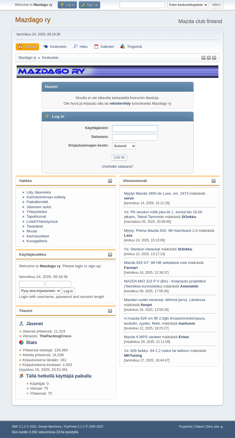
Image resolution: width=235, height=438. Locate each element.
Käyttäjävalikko (32, 254)
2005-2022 (96, 426)
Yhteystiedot (36, 212)
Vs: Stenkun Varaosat (142, 249)
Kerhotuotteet (37, 236)
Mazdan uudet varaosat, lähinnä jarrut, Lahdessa (164, 300)
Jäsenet (34, 323)
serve (129, 198)
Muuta (31, 231)
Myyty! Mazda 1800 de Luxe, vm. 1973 (156, 193)
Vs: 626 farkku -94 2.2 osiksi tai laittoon (156, 351)
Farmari (131, 268)
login (79, 266)
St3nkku (189, 217)
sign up (94, 266)
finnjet (146, 305)
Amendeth (189, 286)
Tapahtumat (36, 216)
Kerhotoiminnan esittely (46, 197)
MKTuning (133, 355)
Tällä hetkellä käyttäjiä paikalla (58, 376)
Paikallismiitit (37, 202)
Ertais (184, 337)
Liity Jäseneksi (38, 192)
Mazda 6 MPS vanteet (143, 337)
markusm (186, 323)
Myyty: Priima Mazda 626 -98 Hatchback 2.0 (161, 230)
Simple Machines (49, 426)
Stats (31, 342)
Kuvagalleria (36, 241)
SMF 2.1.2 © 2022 (24, 426)
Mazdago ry (32, 19)
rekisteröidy (120, 103)
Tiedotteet (34, 226)
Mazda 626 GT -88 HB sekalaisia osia (155, 262)
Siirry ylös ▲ (214, 426)
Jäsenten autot (38, 207)
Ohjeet (198, 426)
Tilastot (25, 311)
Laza (128, 235)
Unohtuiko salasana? (117, 167)
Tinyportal (185, 426)
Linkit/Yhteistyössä (41, 221)
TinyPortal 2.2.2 (73, 426)
